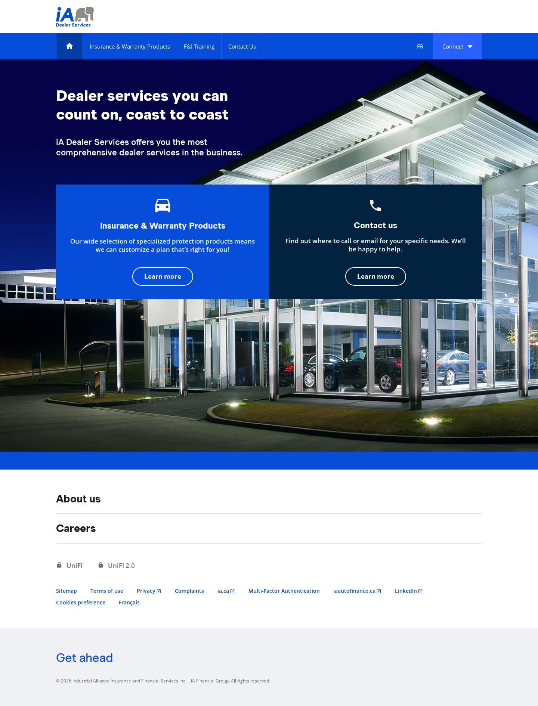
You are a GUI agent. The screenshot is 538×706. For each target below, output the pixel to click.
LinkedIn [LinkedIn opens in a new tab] (406, 590)
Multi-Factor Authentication (284, 590)
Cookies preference (80, 602)
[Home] (69, 46)
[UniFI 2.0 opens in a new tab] (116, 565)
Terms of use (106, 590)
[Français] (420, 46)
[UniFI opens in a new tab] (69, 565)
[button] (457, 46)
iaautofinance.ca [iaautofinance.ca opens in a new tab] (354, 590)
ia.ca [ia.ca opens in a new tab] (223, 590)
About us (78, 498)
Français (129, 602)
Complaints (189, 590)
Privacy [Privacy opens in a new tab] (146, 590)
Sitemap (66, 590)
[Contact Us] (242, 46)
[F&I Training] (199, 46)
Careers (76, 528)
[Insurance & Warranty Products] (130, 46)
